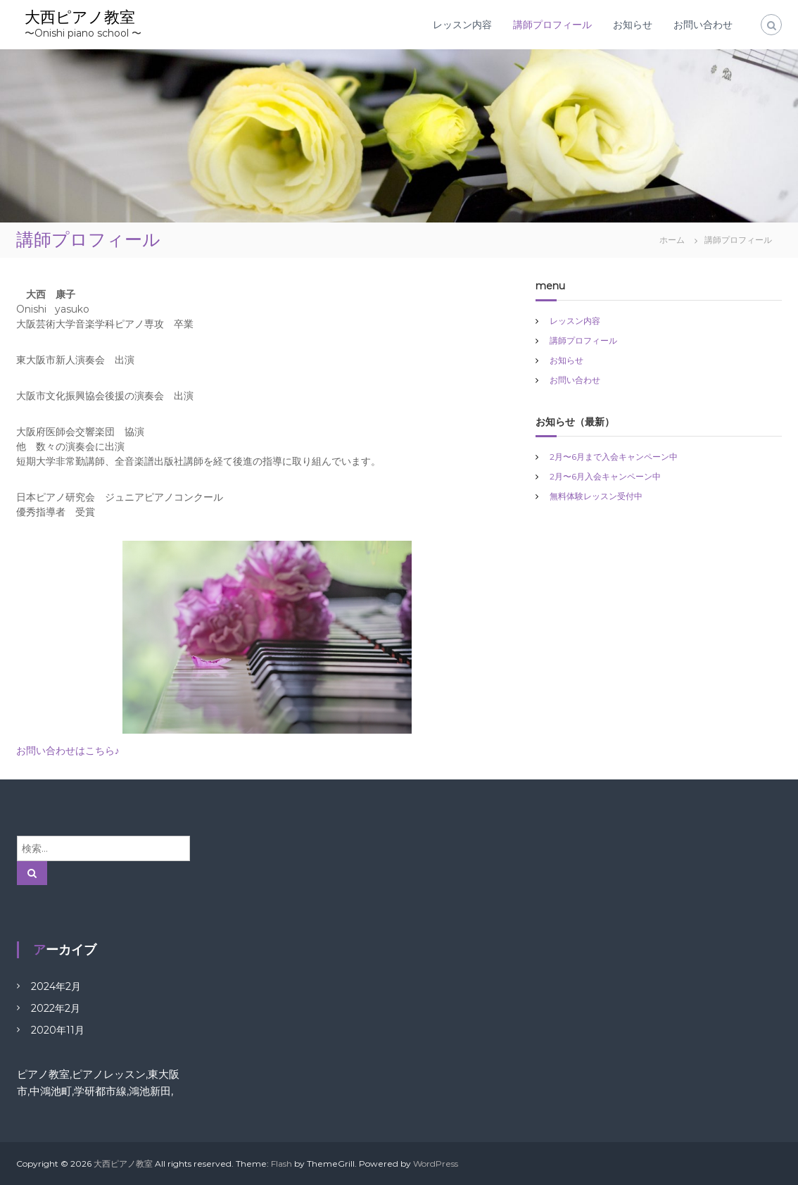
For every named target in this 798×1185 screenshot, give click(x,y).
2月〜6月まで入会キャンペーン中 (614, 456)
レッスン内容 (462, 24)
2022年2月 (55, 1008)
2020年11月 (57, 1030)
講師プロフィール (552, 24)
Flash (281, 1163)
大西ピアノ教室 (80, 17)
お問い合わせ (703, 24)
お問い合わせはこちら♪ (68, 750)
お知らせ (632, 24)
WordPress (435, 1163)
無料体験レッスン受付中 (596, 496)
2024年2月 (56, 986)
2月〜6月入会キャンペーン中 (605, 476)
